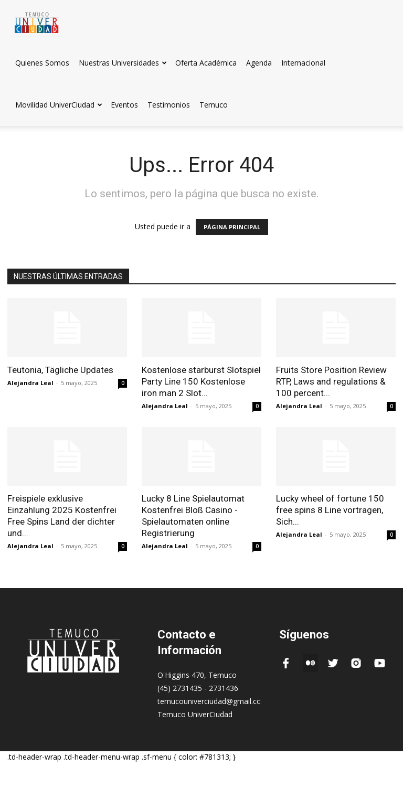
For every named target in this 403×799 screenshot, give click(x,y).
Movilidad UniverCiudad (58, 105)
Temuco (213, 105)
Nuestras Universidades (123, 63)
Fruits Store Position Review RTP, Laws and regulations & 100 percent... (331, 381)
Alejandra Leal (30, 383)
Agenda (259, 63)
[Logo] (36, 21)
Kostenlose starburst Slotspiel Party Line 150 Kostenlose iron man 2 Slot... (201, 381)
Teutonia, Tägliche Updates (60, 370)
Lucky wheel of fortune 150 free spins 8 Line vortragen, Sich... (330, 510)
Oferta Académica (206, 63)
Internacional (303, 63)
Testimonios (168, 105)
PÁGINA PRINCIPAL (232, 227)
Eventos (124, 105)
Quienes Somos (42, 63)
